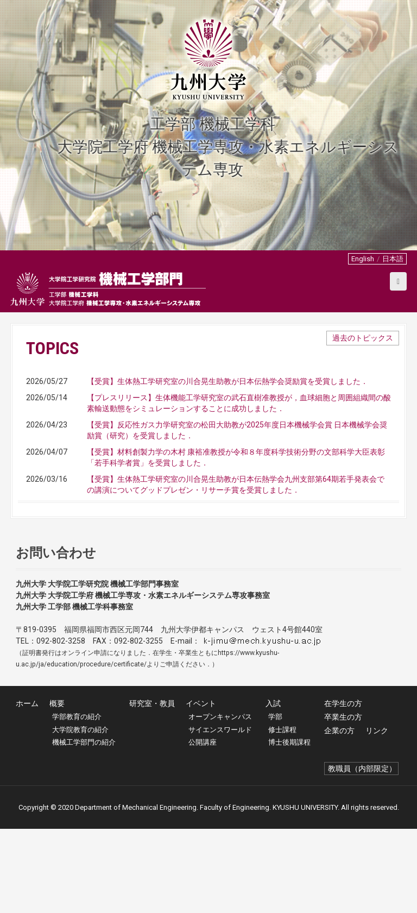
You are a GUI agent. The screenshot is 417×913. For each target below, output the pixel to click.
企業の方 (339, 814)
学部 (275, 801)
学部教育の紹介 (77, 801)
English (362, 259)
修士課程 (282, 813)
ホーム (27, 787)
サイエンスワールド (220, 813)
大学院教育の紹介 (80, 813)
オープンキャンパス (220, 801)
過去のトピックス (362, 337)
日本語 (392, 259)
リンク (376, 814)
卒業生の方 (343, 801)
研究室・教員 (152, 787)
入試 (273, 787)
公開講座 (202, 826)
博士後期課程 (289, 826)
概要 (57, 787)
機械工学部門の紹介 (84, 826)
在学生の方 (343, 787)
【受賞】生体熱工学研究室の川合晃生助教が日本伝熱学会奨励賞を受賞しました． (227, 381)
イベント (201, 787)
